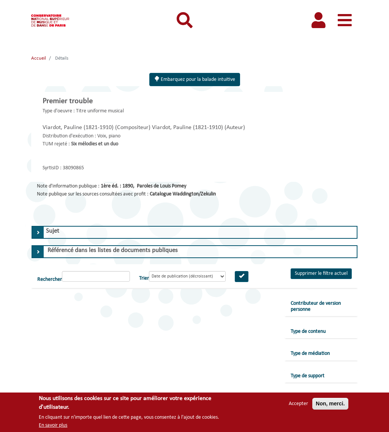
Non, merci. (330, 403)
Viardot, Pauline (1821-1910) (79, 128)
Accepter (298, 404)
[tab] (194, 232)
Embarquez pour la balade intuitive (194, 79)
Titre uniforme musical (100, 111)
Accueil (38, 58)
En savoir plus (53, 425)
